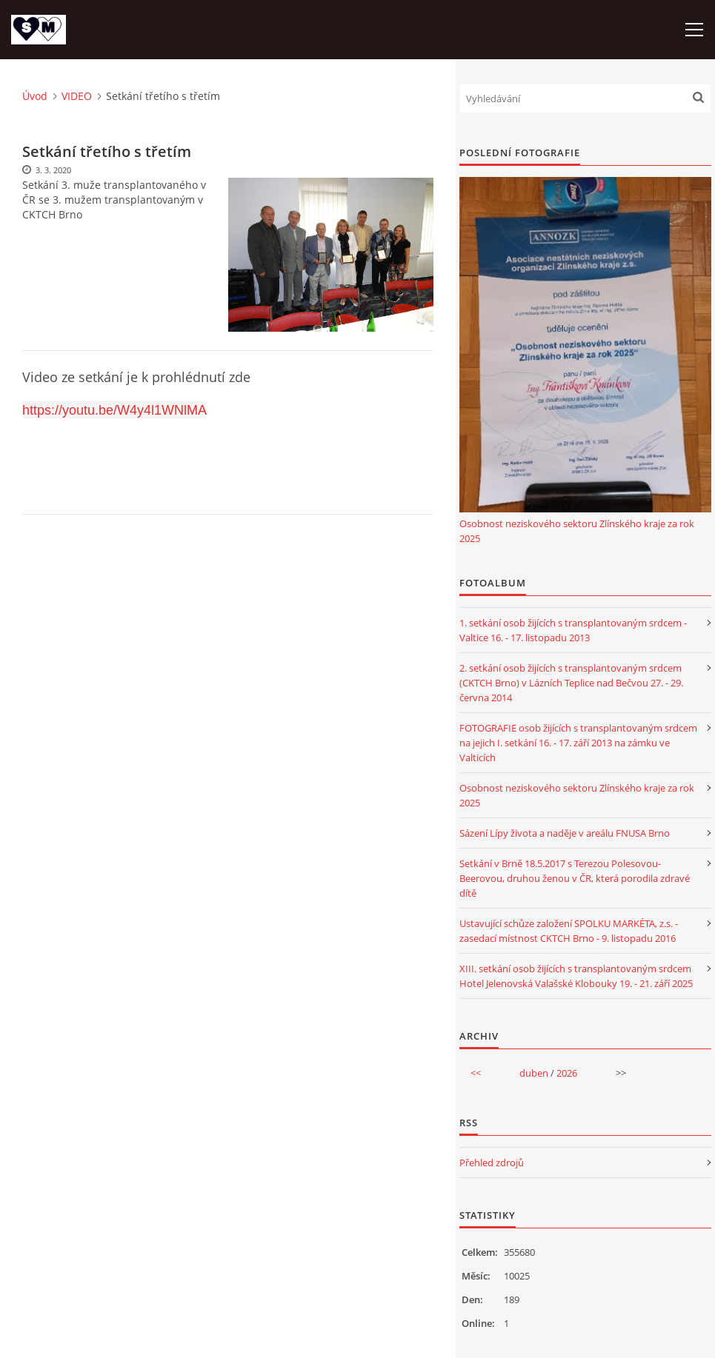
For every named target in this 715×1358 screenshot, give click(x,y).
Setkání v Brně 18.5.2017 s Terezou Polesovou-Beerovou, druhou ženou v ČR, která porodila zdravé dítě (574, 878)
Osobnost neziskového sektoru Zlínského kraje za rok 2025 (576, 531)
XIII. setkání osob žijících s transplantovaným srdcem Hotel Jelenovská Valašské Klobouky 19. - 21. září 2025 (576, 976)
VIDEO (76, 96)
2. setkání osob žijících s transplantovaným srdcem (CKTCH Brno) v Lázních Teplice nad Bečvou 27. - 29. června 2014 (571, 682)
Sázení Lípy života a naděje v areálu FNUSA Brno (564, 833)
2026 (566, 1073)
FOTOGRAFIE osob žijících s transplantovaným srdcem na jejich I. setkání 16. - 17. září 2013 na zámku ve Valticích (578, 742)
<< (475, 1073)
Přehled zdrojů (491, 1162)
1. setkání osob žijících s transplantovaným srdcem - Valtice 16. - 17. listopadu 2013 (573, 630)
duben (533, 1073)
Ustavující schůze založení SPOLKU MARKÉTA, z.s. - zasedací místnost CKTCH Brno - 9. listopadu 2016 (568, 931)
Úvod (34, 96)
